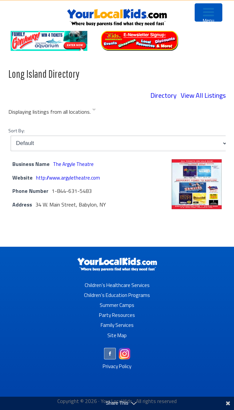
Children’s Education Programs (117, 294)
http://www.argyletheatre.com (70, 177)
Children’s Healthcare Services (117, 284)
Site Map (117, 334)
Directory (163, 95)
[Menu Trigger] (208, 12)
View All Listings (203, 95)
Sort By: (16, 130)
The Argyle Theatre (75, 163)
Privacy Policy (117, 365)
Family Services (117, 324)
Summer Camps (117, 304)
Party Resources (117, 314)
